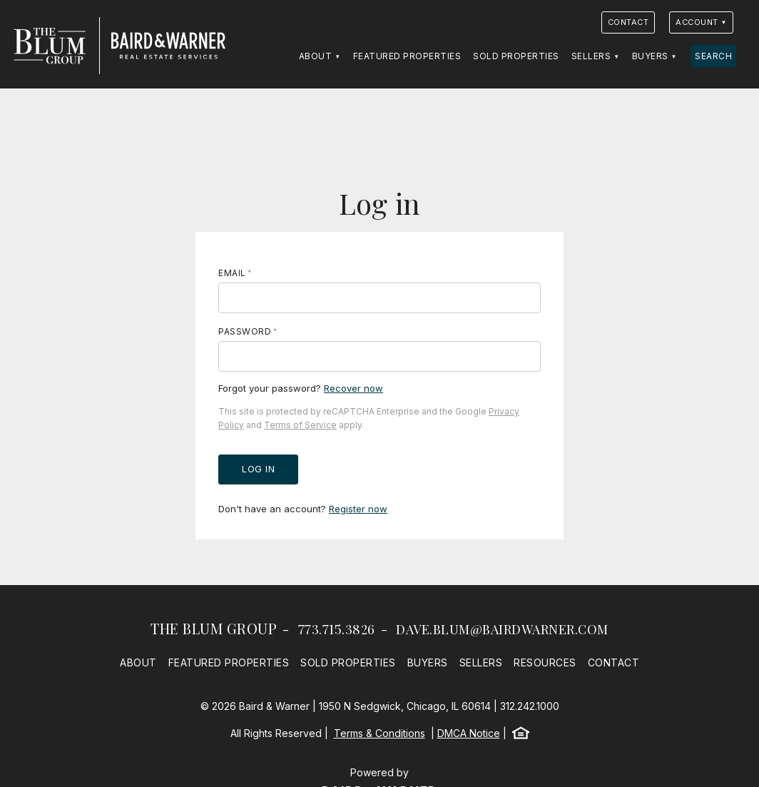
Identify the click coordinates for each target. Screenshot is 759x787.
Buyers (650, 56)
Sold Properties (516, 56)
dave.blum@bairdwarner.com (502, 629)
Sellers (591, 56)
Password (244, 331)
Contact (628, 22)
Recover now (353, 388)
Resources (545, 662)
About (315, 56)
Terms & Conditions (379, 733)
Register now (358, 508)
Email (232, 273)
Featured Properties (407, 56)
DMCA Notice (468, 733)
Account (697, 22)
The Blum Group (214, 628)
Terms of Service (300, 425)
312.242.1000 (529, 706)
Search (713, 56)
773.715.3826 (336, 629)
